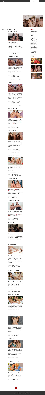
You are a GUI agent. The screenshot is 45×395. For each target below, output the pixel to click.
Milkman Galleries (34, 47)
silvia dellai (18, 76)
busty (13, 127)
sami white (17, 149)
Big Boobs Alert (34, 31)
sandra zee (13, 76)
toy (17, 175)
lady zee (18, 75)
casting (15, 52)
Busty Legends (33, 37)
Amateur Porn (33, 52)
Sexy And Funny (34, 39)
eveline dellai (14, 75)
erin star (13, 126)
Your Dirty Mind (18, 8)
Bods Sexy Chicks (34, 43)
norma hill (16, 265)
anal (12, 52)
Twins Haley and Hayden (14, 362)
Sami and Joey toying (13, 155)
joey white (13, 149)
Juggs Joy (32, 34)
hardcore (18, 52)
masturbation (16, 104)
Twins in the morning (13, 271)
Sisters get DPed (12, 130)
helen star (17, 126)
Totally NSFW (33, 40)
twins (15, 53)
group (13, 78)
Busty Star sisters (12, 108)
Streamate (36, 61)
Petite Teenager (34, 48)
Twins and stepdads (13, 56)
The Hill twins (11, 338)
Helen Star (12, 123)
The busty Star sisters (13, 200)
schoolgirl (13, 79)
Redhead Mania (34, 42)
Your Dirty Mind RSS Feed (3, 1)
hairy (12, 266)
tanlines (18, 266)
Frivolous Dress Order (36, 76)
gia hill (13, 265)
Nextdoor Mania (34, 54)
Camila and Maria (12, 31)
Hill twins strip (12, 315)
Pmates (32, 35)
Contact (15, 393)
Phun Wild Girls (34, 44)
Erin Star (19, 122)
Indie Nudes (33, 33)
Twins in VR (11, 82)
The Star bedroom (12, 178)
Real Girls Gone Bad (36, 68)
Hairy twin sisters (12, 245)
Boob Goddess (33, 50)
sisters (13, 53)
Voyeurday (33, 46)
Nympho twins (11, 222)
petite (13, 152)
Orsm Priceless (33, 51)
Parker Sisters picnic (13, 294)
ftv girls (13, 174)
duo (14, 127)
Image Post (33, 38)
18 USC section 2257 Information (24, 393)
